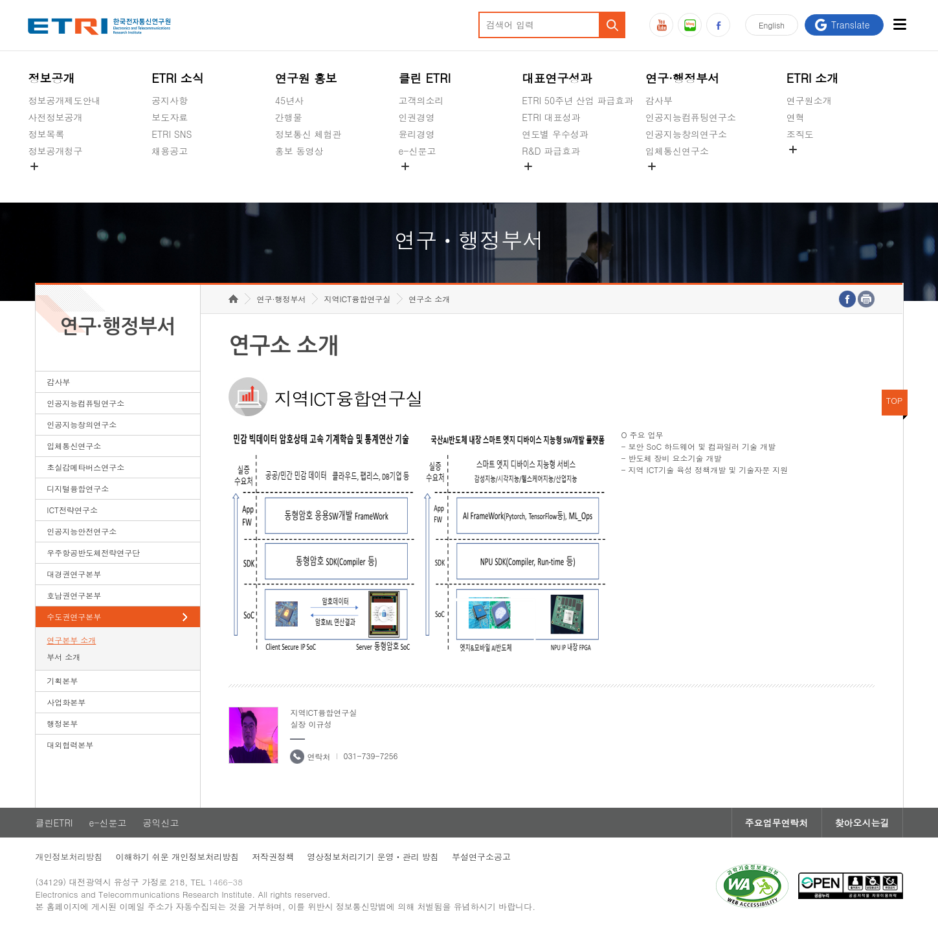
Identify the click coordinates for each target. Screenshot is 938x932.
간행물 (288, 117)
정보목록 (46, 134)
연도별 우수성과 (555, 134)
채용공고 (169, 150)
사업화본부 (66, 701)
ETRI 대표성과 (551, 117)
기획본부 (62, 680)
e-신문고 (417, 150)
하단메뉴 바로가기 (0, 0)
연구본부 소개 (71, 639)
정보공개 (51, 78)
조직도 (800, 134)
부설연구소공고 (481, 856)
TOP (894, 400)
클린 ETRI (425, 78)
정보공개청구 (55, 150)
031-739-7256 (370, 755)
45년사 (289, 100)
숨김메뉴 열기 (34, 166)
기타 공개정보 (815, 164)
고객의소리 (421, 100)
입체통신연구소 (677, 150)
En (772, 24)
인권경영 (417, 117)
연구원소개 (809, 100)
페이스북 (718, 25)
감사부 (659, 100)
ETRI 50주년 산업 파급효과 (577, 100)
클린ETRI (54, 822)
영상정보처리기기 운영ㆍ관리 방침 (373, 856)
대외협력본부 (70, 744)
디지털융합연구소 (78, 488)
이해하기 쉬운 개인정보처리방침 (178, 856)
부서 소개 (63, 656)
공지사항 (169, 100)
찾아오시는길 (862, 822)
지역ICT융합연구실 (357, 298)
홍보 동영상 (299, 150)
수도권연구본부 (74, 616)
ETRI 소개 (813, 78)
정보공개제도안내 (64, 100)
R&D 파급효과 (551, 150)
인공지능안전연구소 (82, 531)
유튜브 (661, 25)
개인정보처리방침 (69, 856)
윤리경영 (417, 134)
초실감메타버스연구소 (690, 181)
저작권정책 (273, 856)
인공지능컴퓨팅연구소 (690, 117)
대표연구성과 (557, 78)
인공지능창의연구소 (686, 134)
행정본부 (62, 723)
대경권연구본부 (74, 573)
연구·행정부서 (682, 78)
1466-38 (225, 882)
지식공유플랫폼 (553, 181)
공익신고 (417, 181)
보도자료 (169, 117)
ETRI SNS (171, 134)
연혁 (796, 117)
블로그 (690, 25)
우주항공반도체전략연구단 (93, 552)
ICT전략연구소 (72, 509)
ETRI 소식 (177, 78)
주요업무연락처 (777, 822)
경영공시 (46, 181)
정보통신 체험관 (308, 134)
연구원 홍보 (306, 78)
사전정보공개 (55, 117)
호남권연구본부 (74, 595)
